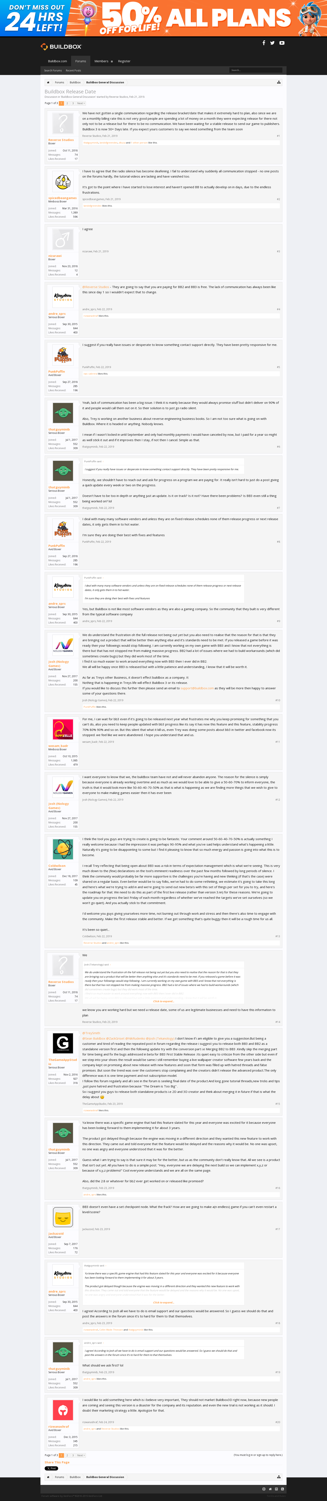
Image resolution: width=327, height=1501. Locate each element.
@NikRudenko (135, 1038)
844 (75, 328)
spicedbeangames (62, 198)
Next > (81, 103)
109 (75, 880)
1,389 (74, 212)
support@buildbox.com (197, 688)
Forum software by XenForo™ (72, 1495)
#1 (278, 136)
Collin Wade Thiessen (111, 1329)
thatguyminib (91, 142)
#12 (277, 799)
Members (101, 61)
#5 (278, 367)
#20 (277, 1422)
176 (75, 1248)
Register (124, 61)
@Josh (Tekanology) (160, 1038)
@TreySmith (91, 1033)
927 (75, 1079)
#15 (277, 1104)
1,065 (74, 760)
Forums (80, 61)
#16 (277, 1188)
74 (76, 154)
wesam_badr (58, 746)
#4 (278, 309)
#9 (278, 621)
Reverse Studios (118, 97)
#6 (278, 446)
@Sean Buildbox (93, 1038)
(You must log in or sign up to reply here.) (258, 1455)
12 (76, 270)
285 (75, 386)
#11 (277, 742)
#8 (278, 542)
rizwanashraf (91, 315)
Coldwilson (56, 866)
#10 (277, 700)
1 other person (139, 142)
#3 (278, 251)
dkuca (122, 142)
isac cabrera (90, 373)
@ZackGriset (115, 1038)
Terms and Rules (276, 1495)
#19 (277, 1372)
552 (75, 444)
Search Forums (53, 70)
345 (75, 1441)
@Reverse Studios (95, 287)
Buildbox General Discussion (78, 97)
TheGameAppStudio (62, 1062)
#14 (277, 1022)
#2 (278, 199)
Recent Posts (73, 70)
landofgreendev (109, 142)
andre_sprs (57, 313)
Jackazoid (56, 1233)
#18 (277, 1323)
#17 (277, 1229)
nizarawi (55, 256)
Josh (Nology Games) (58, 663)
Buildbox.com (57, 61)
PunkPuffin (56, 371)
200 (75, 680)
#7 (278, 508)
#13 (277, 936)
